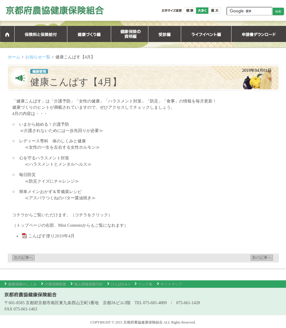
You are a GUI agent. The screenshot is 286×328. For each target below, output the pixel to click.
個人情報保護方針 (88, 284)
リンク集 (145, 284)
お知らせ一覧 (37, 57)
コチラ (18, 214)
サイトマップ (171, 284)
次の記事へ (23, 258)
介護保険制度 (55, 284)
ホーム (14, 57)
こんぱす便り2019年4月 (51, 236)
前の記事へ (261, 258)
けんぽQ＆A (120, 284)
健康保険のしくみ (22, 284)
